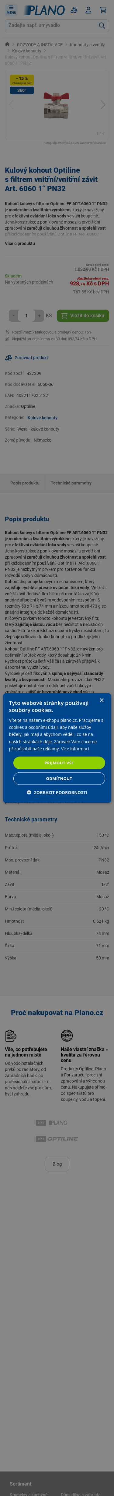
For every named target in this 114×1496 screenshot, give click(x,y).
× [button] (101, 700)
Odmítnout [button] (59, 778)
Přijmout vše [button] (59, 762)
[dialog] (57, 748)
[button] (57, 792)
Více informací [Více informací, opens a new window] (75, 748)
